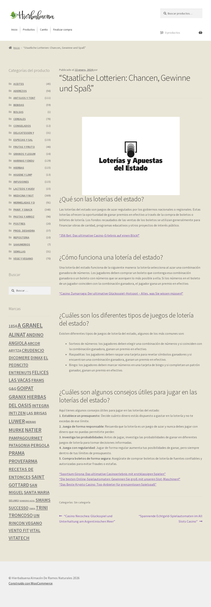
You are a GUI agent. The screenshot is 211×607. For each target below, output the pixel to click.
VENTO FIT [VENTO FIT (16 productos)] (19, 530)
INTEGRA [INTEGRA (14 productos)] (40, 405)
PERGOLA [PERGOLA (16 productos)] (40, 445)
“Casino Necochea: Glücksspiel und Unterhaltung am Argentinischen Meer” (87, 518)
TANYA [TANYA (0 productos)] (32, 508)
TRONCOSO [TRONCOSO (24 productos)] (21, 515)
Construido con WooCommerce (31, 583)
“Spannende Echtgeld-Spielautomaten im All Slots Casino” (170, 518)
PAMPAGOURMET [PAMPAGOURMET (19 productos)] (26, 438)
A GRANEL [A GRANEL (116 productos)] (30, 325)
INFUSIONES (21, 182)
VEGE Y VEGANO (23, 258)
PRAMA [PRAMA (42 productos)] (17, 453)
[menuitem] (14, 30)
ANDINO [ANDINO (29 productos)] (34, 335)
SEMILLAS (19, 251)
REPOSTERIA (21, 237)
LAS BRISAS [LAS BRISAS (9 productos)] (36, 413)
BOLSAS (18, 112)
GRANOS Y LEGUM (24, 154)
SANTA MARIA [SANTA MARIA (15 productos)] (36, 492)
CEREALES (19, 119)
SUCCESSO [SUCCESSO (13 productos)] (18, 508)
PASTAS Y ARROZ (23, 216)
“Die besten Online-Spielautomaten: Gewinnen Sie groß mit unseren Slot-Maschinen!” (119, 479)
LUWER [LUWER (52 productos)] (17, 421)
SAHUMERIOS (21, 244)
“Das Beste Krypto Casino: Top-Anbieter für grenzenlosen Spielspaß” (107, 484)
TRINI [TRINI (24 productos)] (42, 508)
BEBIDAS (18, 105)
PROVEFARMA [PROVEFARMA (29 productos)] (23, 461)
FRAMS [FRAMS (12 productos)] (37, 380)
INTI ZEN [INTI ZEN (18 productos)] (17, 413)
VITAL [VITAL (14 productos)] (35, 530)
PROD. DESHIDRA (24, 230)
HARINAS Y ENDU (23, 160)
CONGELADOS (22, 126)
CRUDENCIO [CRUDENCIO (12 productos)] (33, 350)
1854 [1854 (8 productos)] (13, 326)
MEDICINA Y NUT (23, 195)
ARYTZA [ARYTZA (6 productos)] (15, 350)
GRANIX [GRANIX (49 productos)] (17, 396)
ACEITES (18, 84)
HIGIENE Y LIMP (22, 175)
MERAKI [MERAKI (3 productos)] (31, 422)
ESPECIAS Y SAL (23, 140)
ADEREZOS (20, 91)
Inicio (16, 48)
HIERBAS (18, 168)
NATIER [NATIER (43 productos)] (33, 430)
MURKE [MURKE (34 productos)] (16, 430)
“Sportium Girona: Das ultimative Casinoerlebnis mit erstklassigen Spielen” (112, 474)
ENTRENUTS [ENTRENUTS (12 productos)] (20, 372)
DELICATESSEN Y (23, 133)
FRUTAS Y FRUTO (24, 147)
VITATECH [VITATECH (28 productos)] (19, 538)
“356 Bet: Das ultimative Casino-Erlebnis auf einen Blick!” (99, 235)
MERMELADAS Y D (24, 202)
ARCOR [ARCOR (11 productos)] (34, 343)
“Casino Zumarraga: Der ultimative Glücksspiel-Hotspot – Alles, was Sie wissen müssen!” (121, 293)
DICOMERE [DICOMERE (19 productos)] (19, 357)
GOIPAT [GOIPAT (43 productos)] (25, 388)
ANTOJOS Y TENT (24, 98)
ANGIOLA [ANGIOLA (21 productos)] (18, 343)
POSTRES (19, 223)
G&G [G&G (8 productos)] (12, 388)
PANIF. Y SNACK (22, 209)
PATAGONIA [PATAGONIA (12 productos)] (19, 445)
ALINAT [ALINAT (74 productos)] (17, 334)
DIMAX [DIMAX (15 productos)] (36, 357)
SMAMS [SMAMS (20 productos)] (42, 500)
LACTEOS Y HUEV (24, 189)
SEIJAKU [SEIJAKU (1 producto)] (14, 500)
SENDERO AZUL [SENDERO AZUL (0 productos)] (27, 500)
